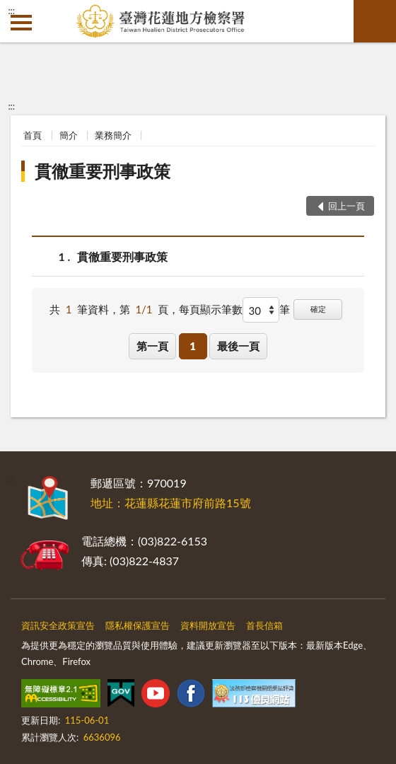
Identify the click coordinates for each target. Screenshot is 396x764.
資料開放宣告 (207, 625)
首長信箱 (264, 625)
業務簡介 (113, 135)
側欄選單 (21, 22)
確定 (318, 308)
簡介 (68, 135)
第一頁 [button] (152, 346)
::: (11, 10)
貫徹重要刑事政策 (102, 171)
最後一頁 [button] (238, 346)
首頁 (32, 135)
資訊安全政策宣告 (58, 625)
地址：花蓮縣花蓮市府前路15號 (171, 502)
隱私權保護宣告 (137, 625)
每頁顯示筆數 (211, 309)
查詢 (375, 21)
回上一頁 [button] (346, 206)
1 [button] (193, 346)
